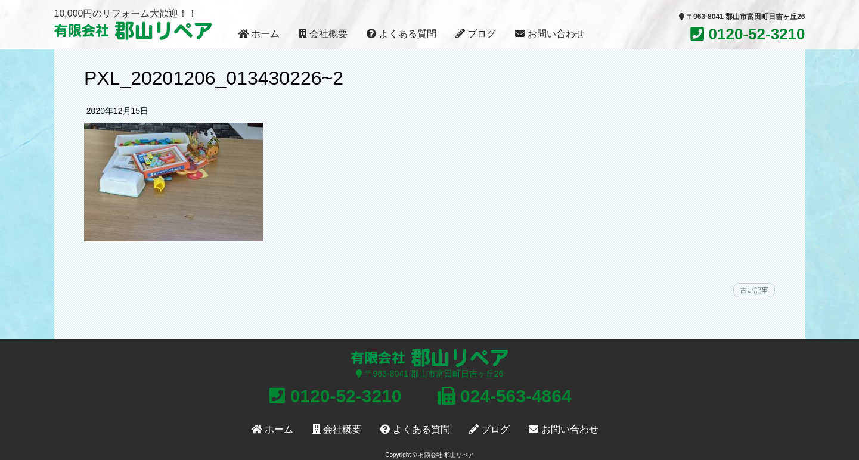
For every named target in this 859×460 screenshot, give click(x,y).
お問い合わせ (549, 34)
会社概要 (323, 34)
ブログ (475, 34)
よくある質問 (401, 34)
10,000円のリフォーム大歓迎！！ (126, 13)
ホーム (259, 34)
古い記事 (754, 290)
